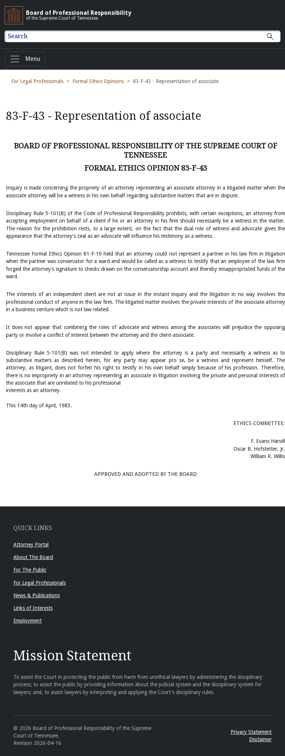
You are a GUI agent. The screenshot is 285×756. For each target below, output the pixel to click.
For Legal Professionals (37, 81)
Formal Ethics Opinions (98, 81)
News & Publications (36, 595)
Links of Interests (33, 608)
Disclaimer (260, 739)
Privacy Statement (251, 732)
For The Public (29, 570)
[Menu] (24, 59)
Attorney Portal (31, 545)
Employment (27, 621)
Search (17, 36)
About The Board (33, 557)
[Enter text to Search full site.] (147, 36)
